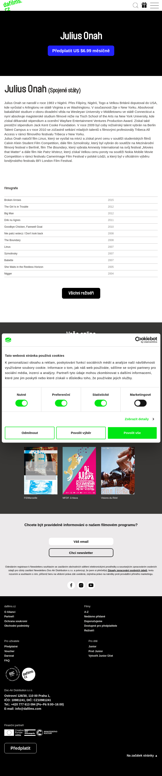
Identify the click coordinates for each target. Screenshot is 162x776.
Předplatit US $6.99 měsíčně (81, 50)
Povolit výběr (81, 433)
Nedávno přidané (94, 616)
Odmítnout (30, 433)
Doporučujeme (93, 621)
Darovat (9, 655)
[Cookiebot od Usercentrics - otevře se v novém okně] (138, 340)
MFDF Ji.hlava (70, 498)
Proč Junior (96, 651)
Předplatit (20, 748)
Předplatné (11, 646)
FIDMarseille (30, 498)
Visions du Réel (109, 498)
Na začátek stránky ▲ (142, 755)
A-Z (86, 612)
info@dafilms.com (28, 708)
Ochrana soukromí (15, 621)
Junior (93, 646)
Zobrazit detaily (137, 419)
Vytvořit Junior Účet (101, 655)
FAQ (7, 660)
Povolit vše (132, 433)
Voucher (9, 651)
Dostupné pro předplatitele (100, 625)
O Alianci (9, 612)
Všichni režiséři (81, 293)
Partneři (9, 616)
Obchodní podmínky (16, 625)
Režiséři (89, 630)
